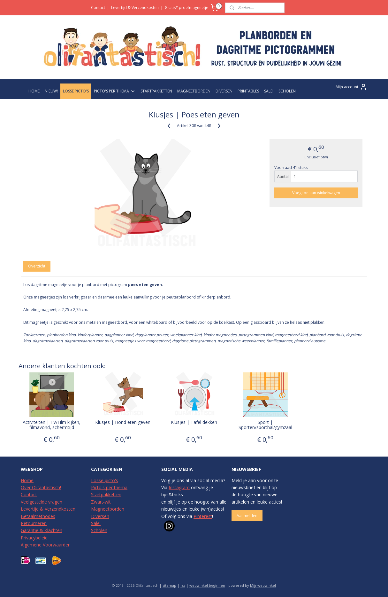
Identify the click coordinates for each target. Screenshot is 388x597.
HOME (34, 91)
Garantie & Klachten (41, 530)
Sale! (96, 523)
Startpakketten (106, 494)
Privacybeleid (34, 538)
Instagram (179, 487)
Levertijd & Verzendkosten (135, 7)
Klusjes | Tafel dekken (194, 422)
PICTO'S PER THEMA (114, 91)
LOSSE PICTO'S (76, 91)
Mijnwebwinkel (263, 585)
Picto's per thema (109, 487)
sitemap (169, 585)
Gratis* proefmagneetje (186, 7)
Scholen (99, 530)
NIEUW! (51, 91)
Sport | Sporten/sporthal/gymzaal (265, 425)
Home (27, 480)
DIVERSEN (224, 91)
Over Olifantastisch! (41, 487)
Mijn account (351, 87)
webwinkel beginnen (207, 585)
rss (182, 585)
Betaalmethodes (38, 516)
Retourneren (34, 523)
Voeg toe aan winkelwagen (316, 192)
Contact (98, 7)
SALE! (268, 91)
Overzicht (36, 266)
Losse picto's (104, 480)
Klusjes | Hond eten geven (122, 422)
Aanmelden (247, 515)
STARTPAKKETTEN (156, 91)
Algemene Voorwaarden (46, 545)
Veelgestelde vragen (41, 502)
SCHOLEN (287, 91)
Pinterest (203, 516)
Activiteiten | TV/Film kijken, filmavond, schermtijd (51, 425)
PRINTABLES (248, 91)
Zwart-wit (101, 502)
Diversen (100, 516)
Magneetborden (107, 509)
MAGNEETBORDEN (193, 91)
